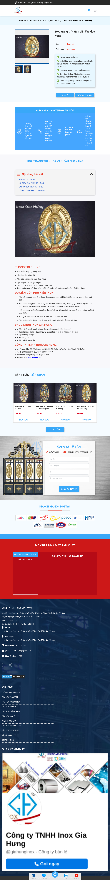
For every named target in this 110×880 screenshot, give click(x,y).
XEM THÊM (55, 429)
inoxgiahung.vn (34, 357)
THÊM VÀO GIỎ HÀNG (85, 95)
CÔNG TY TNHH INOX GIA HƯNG (32, 190)
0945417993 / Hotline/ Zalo (15, 645)
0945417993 (22, 2)
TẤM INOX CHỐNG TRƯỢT (11, 711)
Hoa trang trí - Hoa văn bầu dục (23, 407)
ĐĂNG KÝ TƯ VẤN (69, 489)
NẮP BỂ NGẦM (7, 735)
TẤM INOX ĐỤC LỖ (8, 716)
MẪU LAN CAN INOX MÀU (11, 730)
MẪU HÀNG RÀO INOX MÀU (12, 726)
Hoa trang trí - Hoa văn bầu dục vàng (86, 407)
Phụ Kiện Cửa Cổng (54, 20)
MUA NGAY (23, 420)
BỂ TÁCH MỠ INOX (8, 740)
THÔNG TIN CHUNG (27, 179)
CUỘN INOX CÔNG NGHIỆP (11, 692)
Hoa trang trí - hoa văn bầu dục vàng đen (44, 407)
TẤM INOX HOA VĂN (9, 707)
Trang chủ (22, 20)
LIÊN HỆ (65, 95)
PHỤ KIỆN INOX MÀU (36, 20)
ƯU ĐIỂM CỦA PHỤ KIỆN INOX (31, 183)
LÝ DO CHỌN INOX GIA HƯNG (31, 187)
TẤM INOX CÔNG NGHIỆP (11, 702)
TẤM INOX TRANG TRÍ (10, 697)
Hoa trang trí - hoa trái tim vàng (64, 407)
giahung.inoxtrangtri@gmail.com (42, 2)
